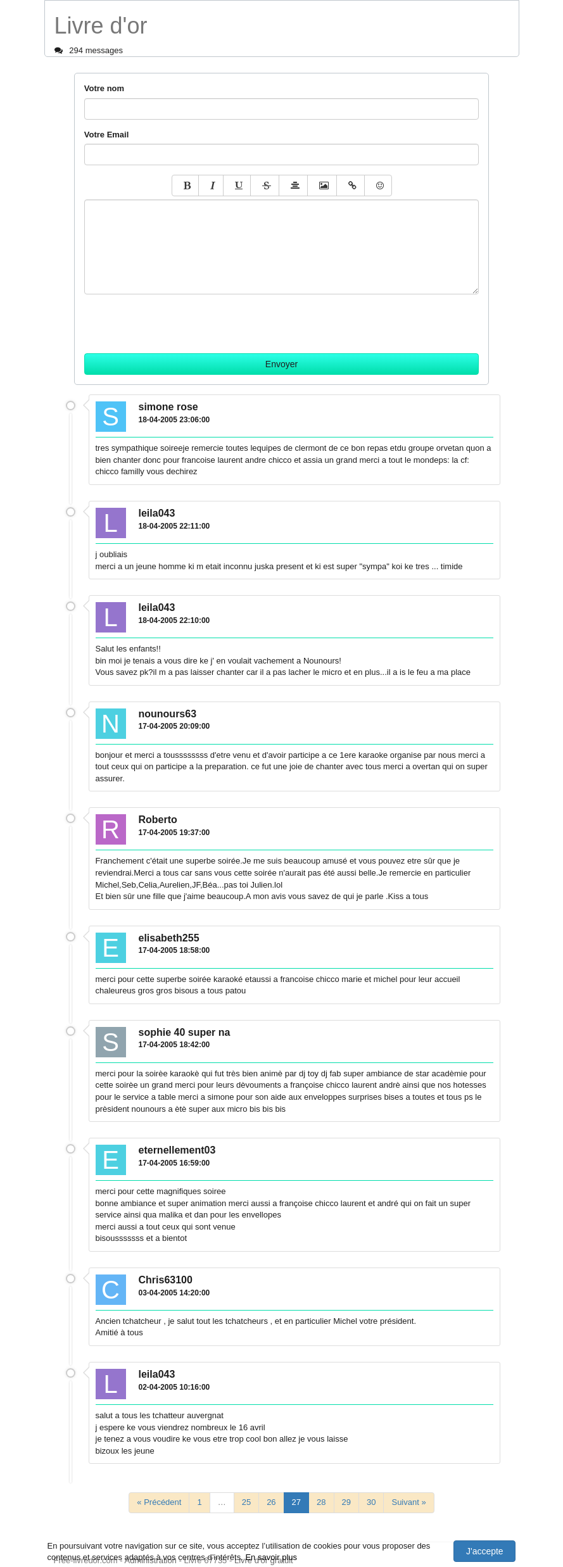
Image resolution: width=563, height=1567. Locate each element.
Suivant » (408, 1502)
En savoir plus (271, 1557)
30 (371, 1502)
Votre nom (104, 88)
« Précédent (159, 1502)
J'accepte (484, 1551)
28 (321, 1502)
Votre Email (106, 134)
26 (271, 1502)
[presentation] (180, 319)
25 (246, 1502)
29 (346, 1502)
